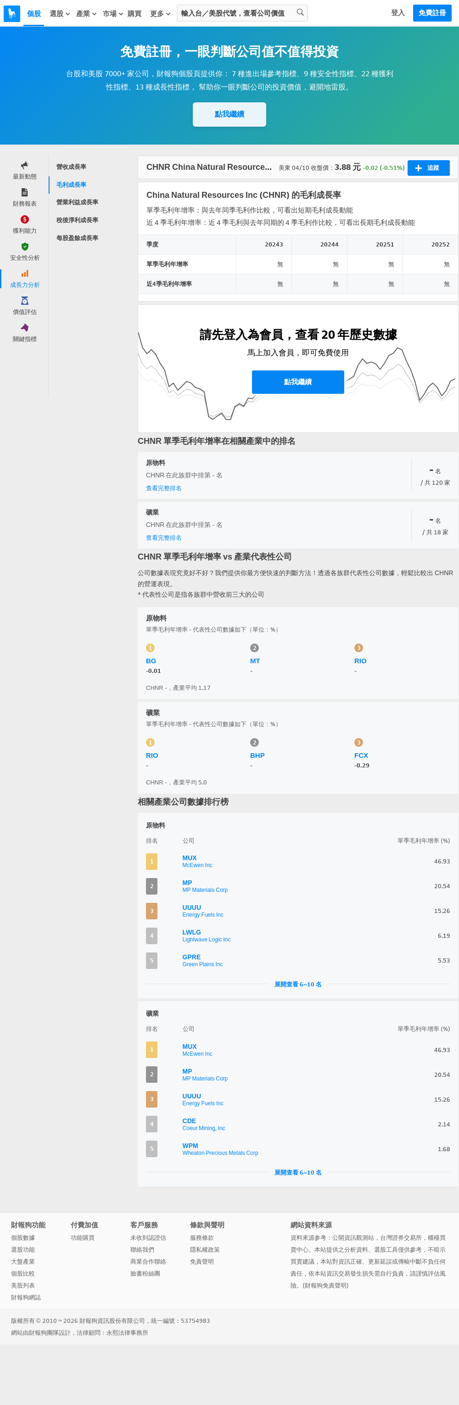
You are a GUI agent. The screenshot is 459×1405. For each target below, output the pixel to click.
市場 (113, 14)
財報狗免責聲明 (326, 1285)
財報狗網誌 (26, 1297)
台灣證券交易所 (401, 1237)
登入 (398, 13)
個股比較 (23, 1273)
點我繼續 (229, 114)
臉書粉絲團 (145, 1273)
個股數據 (23, 1237)
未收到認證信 (148, 1237)
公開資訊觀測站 (353, 1237)
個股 (34, 14)
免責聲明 (202, 1261)
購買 (134, 14)
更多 (160, 14)
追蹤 (427, 168)
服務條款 (202, 1237)
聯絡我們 (142, 1249)
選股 (60, 14)
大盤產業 (23, 1261)
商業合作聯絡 (148, 1261)
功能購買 (83, 1237)
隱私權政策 (205, 1249)
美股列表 (23, 1285)
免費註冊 (432, 13)
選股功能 (23, 1249)
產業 (86, 14)
